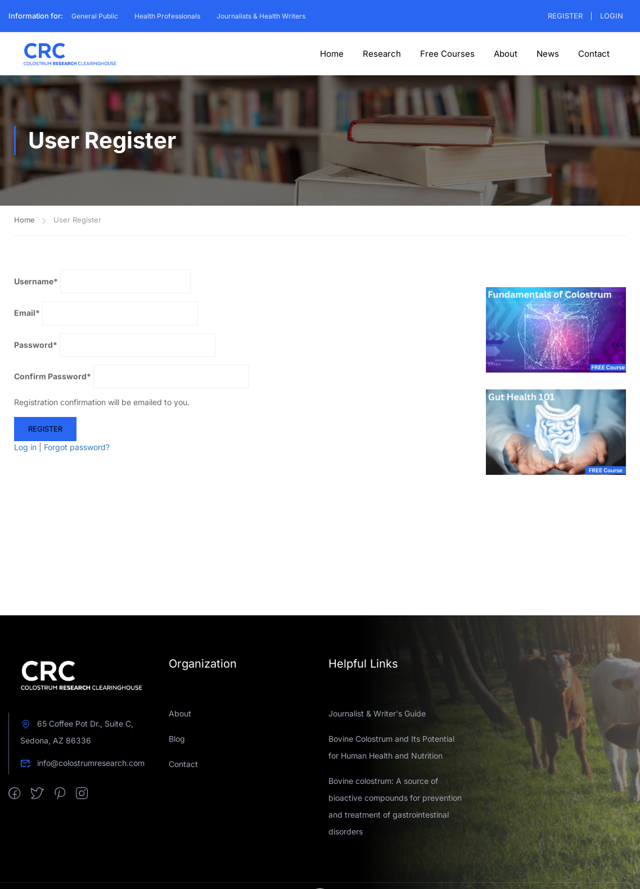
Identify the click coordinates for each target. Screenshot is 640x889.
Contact (594, 53)
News (548, 53)
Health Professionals (167, 16)
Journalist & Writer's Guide (377, 713)
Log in (25, 447)
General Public (94, 16)
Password (35, 345)
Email (27, 313)
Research (382, 53)
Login (611, 16)
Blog (177, 738)
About (505, 53)
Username (36, 281)
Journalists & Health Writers (261, 16)
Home (332, 53)
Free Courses (447, 53)
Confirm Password (52, 376)
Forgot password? (77, 447)
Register (565, 16)
